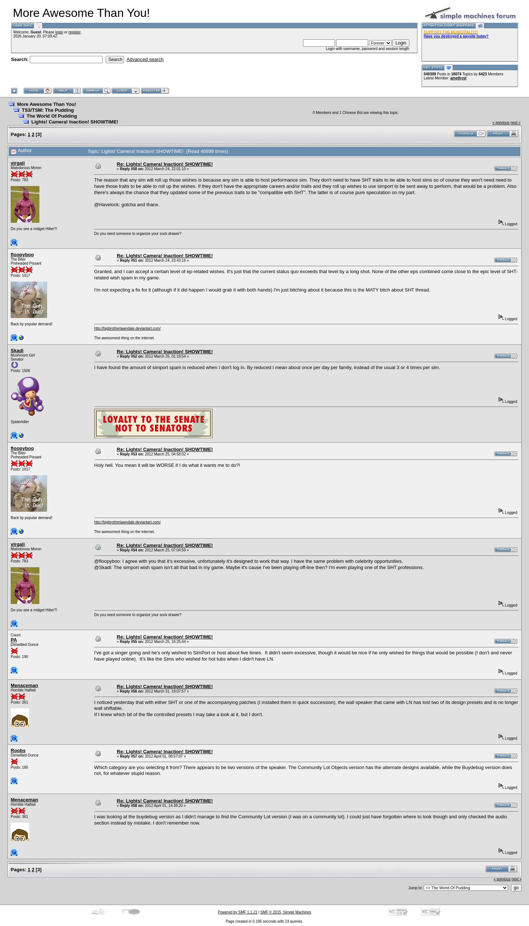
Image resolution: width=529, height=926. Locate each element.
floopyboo (22, 254)
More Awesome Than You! (46, 104)
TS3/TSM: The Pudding (48, 110)
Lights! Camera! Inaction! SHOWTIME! (74, 122)
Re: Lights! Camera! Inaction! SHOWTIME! (165, 164)
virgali (18, 163)
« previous (501, 123)
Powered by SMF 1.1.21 (237, 912)
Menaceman (24, 685)
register (74, 32)
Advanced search (145, 59)
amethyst (458, 78)
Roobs (18, 750)
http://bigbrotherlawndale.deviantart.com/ (127, 328)
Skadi (17, 350)
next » (516, 123)
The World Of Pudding (52, 116)
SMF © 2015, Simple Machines (285, 912)
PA (14, 640)
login (59, 32)
